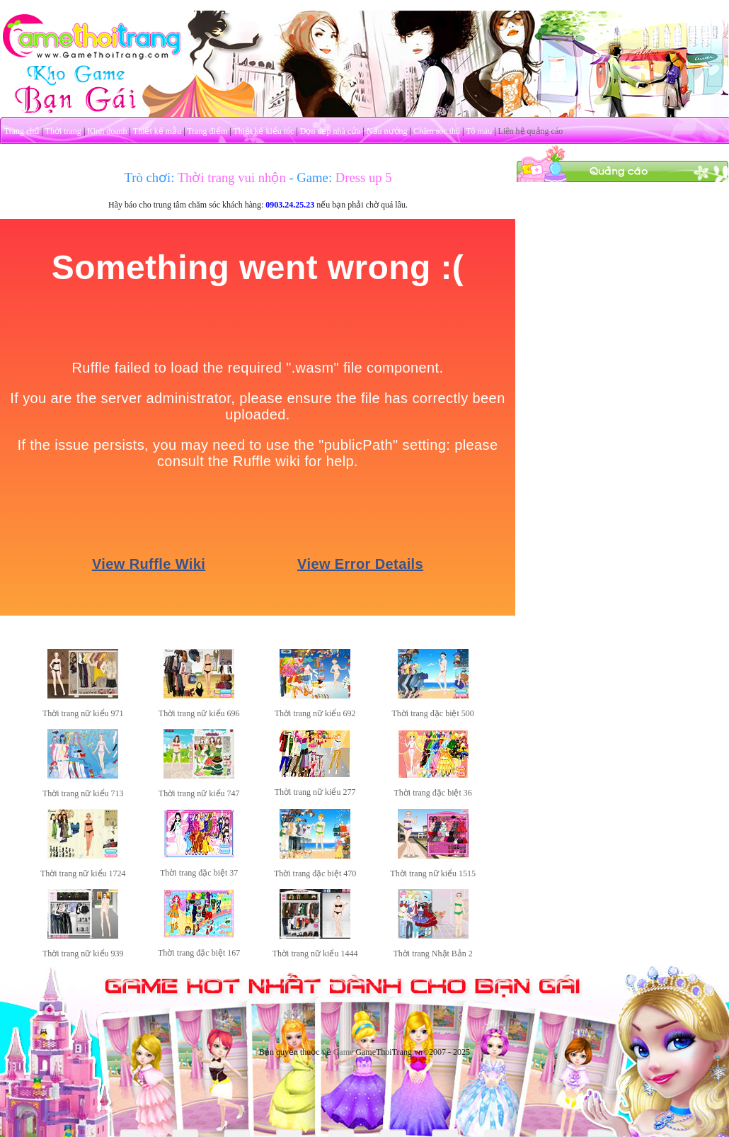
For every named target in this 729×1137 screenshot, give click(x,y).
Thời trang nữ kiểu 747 (199, 793)
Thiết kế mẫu (157, 131)
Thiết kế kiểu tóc (263, 131)
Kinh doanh (107, 131)
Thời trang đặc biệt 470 (315, 873)
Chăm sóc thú (436, 131)
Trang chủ (22, 131)
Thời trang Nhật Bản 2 (433, 953)
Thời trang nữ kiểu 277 (315, 792)
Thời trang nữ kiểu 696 (199, 713)
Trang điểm (207, 131)
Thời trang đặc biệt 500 (433, 713)
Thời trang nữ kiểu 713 (83, 793)
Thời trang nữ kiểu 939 (83, 953)
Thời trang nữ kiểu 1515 (433, 873)
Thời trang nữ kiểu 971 (83, 713)
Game (343, 1052)
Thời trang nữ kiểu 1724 (83, 873)
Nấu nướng (387, 131)
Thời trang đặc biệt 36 (433, 793)
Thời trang (63, 131)
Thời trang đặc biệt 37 (199, 873)
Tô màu (479, 131)
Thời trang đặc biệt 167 (199, 953)
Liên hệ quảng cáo (530, 131)
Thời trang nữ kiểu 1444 (315, 953)
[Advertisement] (623, 271)
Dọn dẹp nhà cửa (330, 131)
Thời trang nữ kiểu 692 (315, 713)
